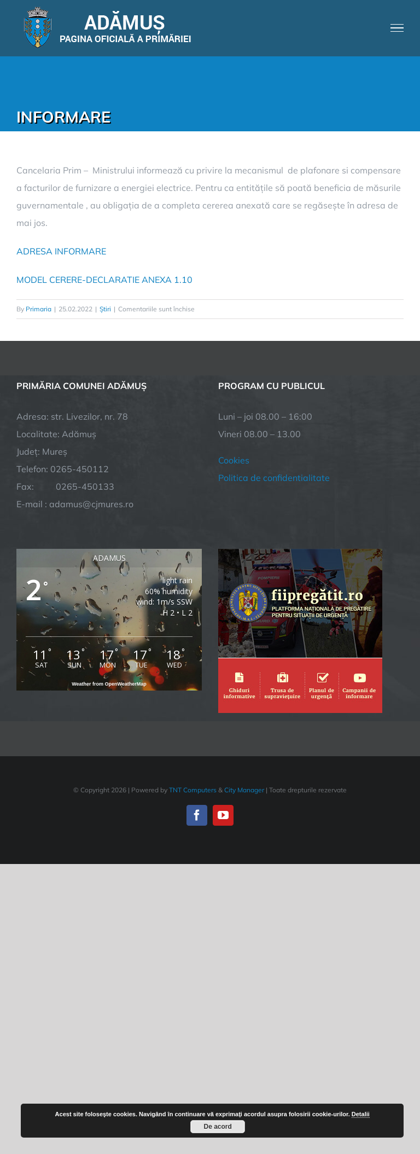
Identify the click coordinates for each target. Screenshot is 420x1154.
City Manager (244, 790)
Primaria (38, 309)
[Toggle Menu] (397, 28)
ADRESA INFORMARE (61, 251)
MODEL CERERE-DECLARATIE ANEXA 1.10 (104, 279)
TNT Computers (193, 790)
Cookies (233, 460)
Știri (105, 309)
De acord (218, 1126)
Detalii (361, 1114)
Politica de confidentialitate (274, 477)
